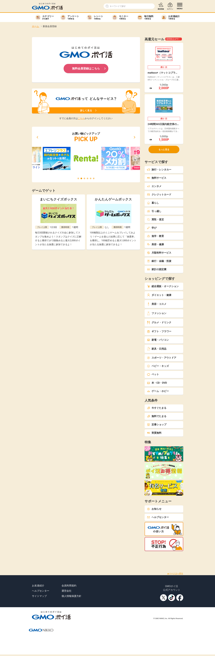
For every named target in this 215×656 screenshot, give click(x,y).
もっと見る (164, 149)
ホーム (36, 26)
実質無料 (154, 432)
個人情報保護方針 (71, 596)
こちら (81, 118)
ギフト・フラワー (159, 331)
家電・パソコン (158, 339)
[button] (37, 137)
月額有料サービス (159, 252)
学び (152, 227)
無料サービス (156, 177)
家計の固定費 (156, 269)
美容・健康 (155, 244)
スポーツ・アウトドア (161, 357)
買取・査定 (155, 219)
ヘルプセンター (158, 517)
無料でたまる (156, 416)
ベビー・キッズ (158, 366)
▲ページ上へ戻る (175, 573)
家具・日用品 (156, 349)
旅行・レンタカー (159, 169)
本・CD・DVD (157, 382)
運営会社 (66, 590)
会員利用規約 (69, 585)
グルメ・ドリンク (159, 322)
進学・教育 (155, 236)
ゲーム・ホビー (158, 391)
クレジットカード (159, 194)
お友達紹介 (38, 585)
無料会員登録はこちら (86, 68)
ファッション (156, 313)
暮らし (153, 202)
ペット (153, 374)
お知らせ (154, 508)
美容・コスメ (156, 304)
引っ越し (154, 211)
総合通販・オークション (163, 286)
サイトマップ (39, 596)
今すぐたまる (156, 407)
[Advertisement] (56, 558)
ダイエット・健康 (159, 295)
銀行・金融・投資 (159, 261)
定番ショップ (156, 424)
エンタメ (154, 186)
